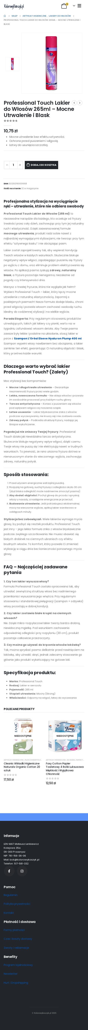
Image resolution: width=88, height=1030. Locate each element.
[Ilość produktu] (13, 165)
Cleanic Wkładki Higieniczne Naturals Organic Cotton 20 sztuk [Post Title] (22, 767)
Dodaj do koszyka (43, 165)
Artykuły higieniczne (14, 760)
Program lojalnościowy (18, 965)
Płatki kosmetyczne (34, 760)
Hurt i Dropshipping (16, 983)
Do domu (71, 760)
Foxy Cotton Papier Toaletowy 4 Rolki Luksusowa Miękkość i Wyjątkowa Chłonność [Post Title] (65, 769)
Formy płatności (14, 930)
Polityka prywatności (17, 904)
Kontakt (9, 913)
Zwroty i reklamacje (16, 948)
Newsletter (11, 974)
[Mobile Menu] (79, 6)
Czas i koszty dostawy (18, 939)
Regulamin (11, 895)
